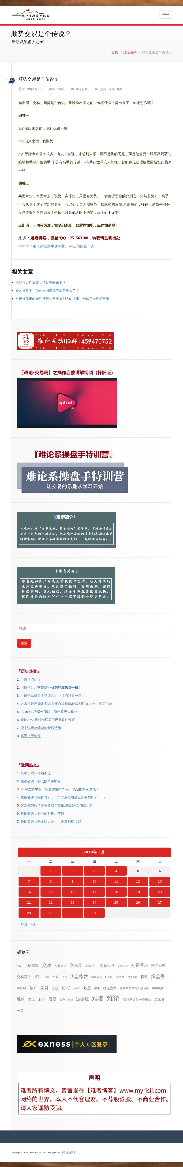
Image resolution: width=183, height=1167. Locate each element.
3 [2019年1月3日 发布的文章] (95, 870)
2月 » (34, 924)
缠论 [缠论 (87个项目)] (21, 998)
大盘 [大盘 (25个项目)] (64, 976)
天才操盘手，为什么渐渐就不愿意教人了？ (47, 290)
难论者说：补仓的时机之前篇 (42, 813)
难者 (61, 88)
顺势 (120, 88)
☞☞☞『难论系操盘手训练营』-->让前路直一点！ (58, 246)
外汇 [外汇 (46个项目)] (56, 976)
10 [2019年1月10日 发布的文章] (94, 881)
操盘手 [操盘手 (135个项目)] (158, 975)
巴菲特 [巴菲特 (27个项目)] (109, 976)
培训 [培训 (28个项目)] (47, 976)
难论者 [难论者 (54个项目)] (159, 999)
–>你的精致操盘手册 (62, 687)
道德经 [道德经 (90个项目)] (82, 998)
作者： (53, 88)
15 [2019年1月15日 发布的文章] (51, 891)
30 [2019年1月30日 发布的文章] (73, 912)
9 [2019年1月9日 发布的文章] (73, 881)
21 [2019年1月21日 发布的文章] (29, 902)
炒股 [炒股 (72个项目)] (87, 987)
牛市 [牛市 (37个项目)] (97, 987)
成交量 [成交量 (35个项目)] (120, 976)
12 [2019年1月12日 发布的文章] (138, 881)
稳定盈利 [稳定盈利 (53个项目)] (110, 987)
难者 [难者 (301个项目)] (98, 998)
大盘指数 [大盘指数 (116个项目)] (79, 976)
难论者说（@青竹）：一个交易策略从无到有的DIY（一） (64, 797)
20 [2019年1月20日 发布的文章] (160, 891)
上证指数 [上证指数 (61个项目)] (31, 965)
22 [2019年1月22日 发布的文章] (51, 902)
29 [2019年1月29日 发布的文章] (51, 912)
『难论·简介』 (31, 679)
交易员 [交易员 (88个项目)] (76, 965)
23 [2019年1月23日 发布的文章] (73, 902)
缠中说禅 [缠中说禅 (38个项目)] (158, 987)
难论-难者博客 (68, 1152)
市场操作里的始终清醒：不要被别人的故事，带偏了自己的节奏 (62, 298)
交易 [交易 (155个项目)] (47, 964)
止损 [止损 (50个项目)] (55, 987)
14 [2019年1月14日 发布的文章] (29, 891)
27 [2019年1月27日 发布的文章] (160, 902)
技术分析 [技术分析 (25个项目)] (133, 976)
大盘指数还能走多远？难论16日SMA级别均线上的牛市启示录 (66, 703)
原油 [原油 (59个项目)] (37, 976)
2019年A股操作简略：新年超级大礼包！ (51, 711)
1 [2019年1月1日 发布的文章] (51, 870)
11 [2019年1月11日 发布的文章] (116, 881)
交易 (103, 88)
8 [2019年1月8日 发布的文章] (51, 881)
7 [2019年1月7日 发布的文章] (29, 881)
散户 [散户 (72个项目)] (33, 987)
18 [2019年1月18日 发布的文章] (116, 891)
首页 (114, 52)
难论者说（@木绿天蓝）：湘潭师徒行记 (51, 821)
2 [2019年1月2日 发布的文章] (73, 870)
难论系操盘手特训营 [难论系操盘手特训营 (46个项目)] (137, 999)
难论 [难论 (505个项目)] (113, 997)
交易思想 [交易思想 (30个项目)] (122, 965)
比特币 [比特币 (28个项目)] (76, 988)
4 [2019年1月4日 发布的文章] (116, 870)
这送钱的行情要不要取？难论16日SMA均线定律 (56, 805)
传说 (111, 88)
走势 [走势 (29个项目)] (62, 999)
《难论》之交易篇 (34, 687)
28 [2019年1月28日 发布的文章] (29, 912)
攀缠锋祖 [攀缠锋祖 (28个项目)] (22, 988)
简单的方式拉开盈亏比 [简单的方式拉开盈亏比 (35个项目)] (134, 987)
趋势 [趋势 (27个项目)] (70, 999)
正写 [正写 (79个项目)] (66, 987)
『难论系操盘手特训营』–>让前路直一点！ (53, 695)
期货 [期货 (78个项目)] (44, 987)
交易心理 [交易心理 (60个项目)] (107, 965)
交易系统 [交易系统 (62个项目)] (158, 965)
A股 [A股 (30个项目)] (19, 965)
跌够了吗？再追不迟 (36, 772)
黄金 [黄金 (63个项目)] (20, 1010)
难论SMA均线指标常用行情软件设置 (48, 719)
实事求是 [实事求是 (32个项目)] (96, 976)
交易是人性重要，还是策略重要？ (40, 282)
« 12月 (23, 924)
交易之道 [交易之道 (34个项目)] (60, 965)
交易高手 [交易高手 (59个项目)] (24, 976)
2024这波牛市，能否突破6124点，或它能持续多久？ (60, 789)
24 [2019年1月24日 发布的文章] (94, 902)
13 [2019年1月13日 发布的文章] (160, 881)
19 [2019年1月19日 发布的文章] (138, 891)
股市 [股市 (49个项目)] (41, 999)
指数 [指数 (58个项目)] (144, 976)
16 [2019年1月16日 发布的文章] (73, 891)
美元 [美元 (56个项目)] (31, 999)
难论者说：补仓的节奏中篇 (41, 781)
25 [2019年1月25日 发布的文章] (116, 902)
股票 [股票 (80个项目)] (52, 998)
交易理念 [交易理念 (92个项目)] (139, 965)
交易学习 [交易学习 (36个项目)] (91, 965)
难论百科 (130, 52)
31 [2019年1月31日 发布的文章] (94, 912)
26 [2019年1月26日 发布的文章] (138, 902)
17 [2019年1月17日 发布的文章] (94, 891)
